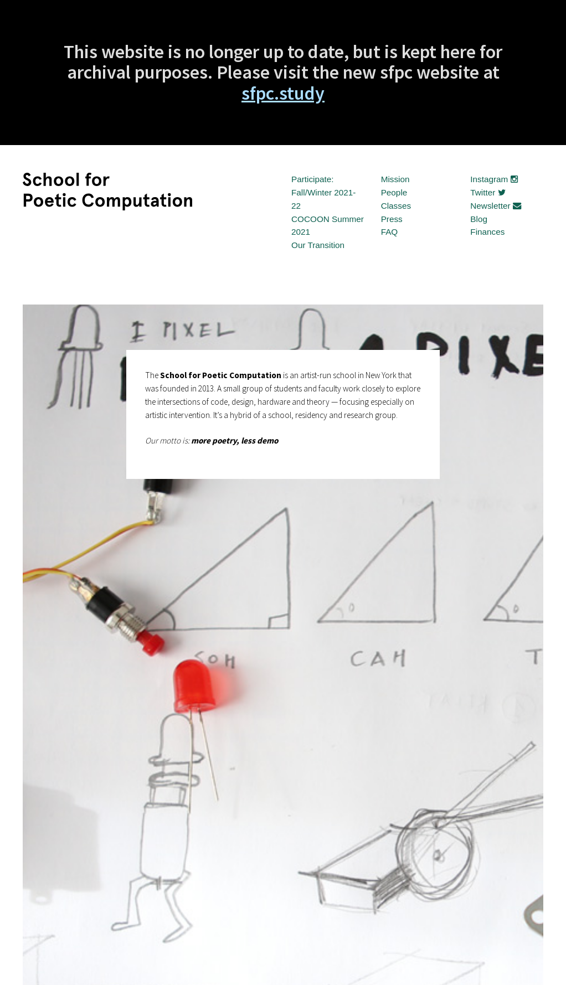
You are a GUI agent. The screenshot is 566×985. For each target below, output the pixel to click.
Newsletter (495, 205)
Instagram (493, 179)
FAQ (389, 231)
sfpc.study (283, 93)
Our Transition (317, 245)
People (394, 192)
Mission (395, 179)
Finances (487, 231)
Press (392, 219)
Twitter (487, 192)
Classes (396, 205)
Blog (478, 219)
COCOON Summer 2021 (327, 225)
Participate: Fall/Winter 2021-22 (323, 192)
